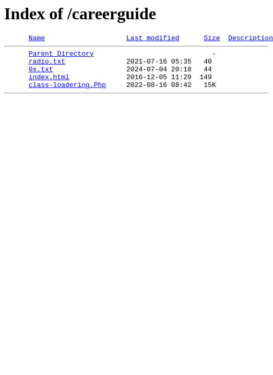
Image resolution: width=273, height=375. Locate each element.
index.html (49, 84)
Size (212, 39)
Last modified (152, 39)
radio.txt (47, 65)
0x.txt (41, 75)
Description (250, 39)
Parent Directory (61, 56)
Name (37, 39)
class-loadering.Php (67, 93)
